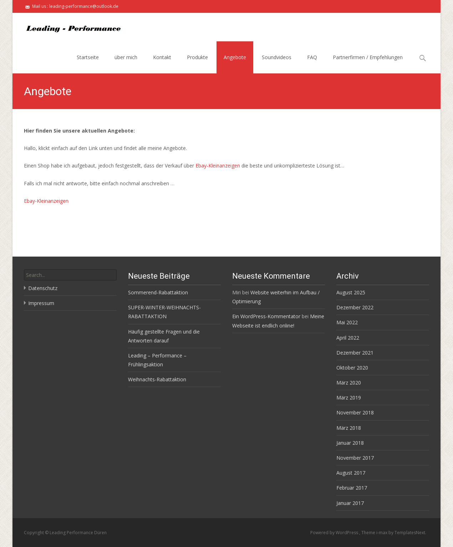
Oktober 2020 (352, 367)
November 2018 (355, 412)
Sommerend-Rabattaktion (158, 292)
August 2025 (350, 292)
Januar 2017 (350, 503)
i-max (382, 533)
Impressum (41, 303)
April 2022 (347, 337)
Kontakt (162, 57)
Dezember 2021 (354, 352)
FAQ (312, 57)
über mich (125, 57)
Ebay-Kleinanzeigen (218, 165)
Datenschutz (42, 288)
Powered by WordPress (334, 533)
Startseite (88, 57)
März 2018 (348, 427)
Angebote (235, 57)
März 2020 (348, 382)
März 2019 (348, 397)
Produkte (197, 57)
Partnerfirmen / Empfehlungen (368, 57)
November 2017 (355, 457)
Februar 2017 (351, 487)
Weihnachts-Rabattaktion (157, 379)
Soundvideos (276, 57)
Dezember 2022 (354, 307)
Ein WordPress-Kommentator (266, 316)
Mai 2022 (347, 322)
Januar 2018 (350, 442)
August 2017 (350, 472)
